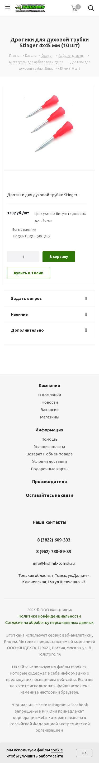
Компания (49, 385)
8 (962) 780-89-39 (53, 551)
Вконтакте (41, 507)
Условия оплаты (49, 446)
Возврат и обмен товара (49, 454)
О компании (49, 395)
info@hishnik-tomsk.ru (54, 563)
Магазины (49, 417)
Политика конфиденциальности (49, 616)
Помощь (49, 439)
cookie (57, 750)
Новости (49, 402)
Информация (49, 429)
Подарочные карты (49, 469)
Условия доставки (49, 461)
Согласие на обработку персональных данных (49, 622)
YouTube (55, 507)
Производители (49, 481)
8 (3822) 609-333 (53, 540)
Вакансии (49, 409)
